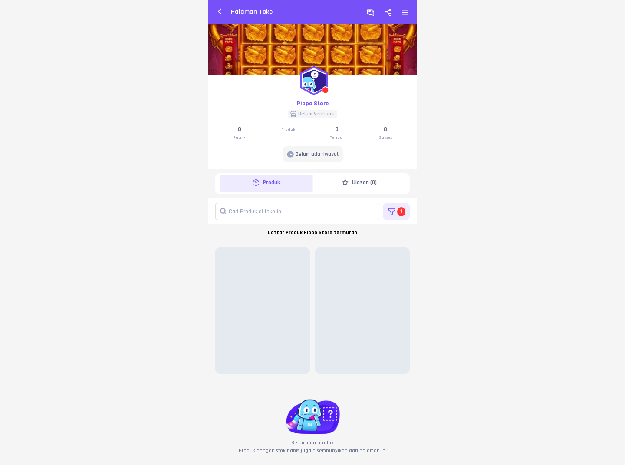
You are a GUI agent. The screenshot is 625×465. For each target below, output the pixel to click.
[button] (312, 79)
